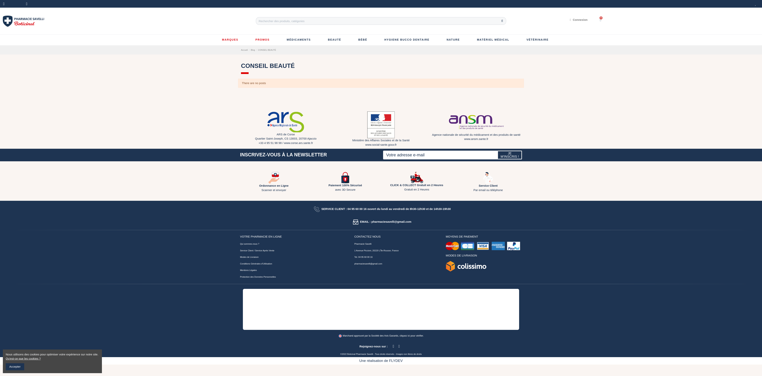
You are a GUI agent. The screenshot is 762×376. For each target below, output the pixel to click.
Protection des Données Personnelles (258, 277)
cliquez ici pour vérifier (411, 335)
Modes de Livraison (249, 257)
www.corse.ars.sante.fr (298, 143)
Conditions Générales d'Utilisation (256, 264)
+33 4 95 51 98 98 (270, 143)
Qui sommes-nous (248, 244)
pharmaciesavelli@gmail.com (368, 264)
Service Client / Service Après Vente (257, 250)
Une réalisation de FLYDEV (381, 361)
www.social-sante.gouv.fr (381, 144)
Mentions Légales (248, 270)
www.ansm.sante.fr (476, 139)
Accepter (15, 366)
